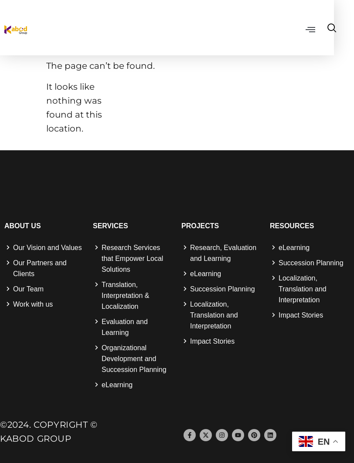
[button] (329, 29)
